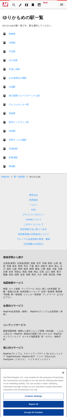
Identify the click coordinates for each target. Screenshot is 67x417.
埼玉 (26, 266)
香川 (59, 271)
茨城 (9, 266)
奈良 (11, 271)
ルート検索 (14, 288)
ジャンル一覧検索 (32, 294)
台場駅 (12, 86)
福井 (9, 269)
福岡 (17, 274)
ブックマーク (49, 294)
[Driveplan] (39, 4)
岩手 (39, 263)
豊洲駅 (12, 166)
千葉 (31, 266)
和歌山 (18, 271)
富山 (56, 266)
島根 (30, 271)
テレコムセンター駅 (19, 104)
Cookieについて (33, 219)
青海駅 (12, 113)
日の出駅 (13, 60)
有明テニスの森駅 (18, 139)
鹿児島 (52, 274)
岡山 (36, 271)
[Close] (63, 374)
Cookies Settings (33, 397)
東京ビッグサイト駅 (19, 122)
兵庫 (5, 271)
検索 (5, 288)
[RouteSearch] (20, 4)
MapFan (5, 176)
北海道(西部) (23, 263)
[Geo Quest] (45, 4)
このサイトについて (33, 224)
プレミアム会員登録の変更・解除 (33, 239)
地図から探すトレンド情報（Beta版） (36, 331)
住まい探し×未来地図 (46, 288)
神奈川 (44, 266)
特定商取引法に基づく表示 (33, 229)
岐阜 (26, 269)
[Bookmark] (33, 4)
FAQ (33, 209)
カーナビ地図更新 (31, 336)
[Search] (14, 4)
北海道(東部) (9, 263)
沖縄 (59, 274)
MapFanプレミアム (12, 353)
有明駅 (12, 131)
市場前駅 (13, 148)
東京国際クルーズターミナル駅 (24, 95)
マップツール (27, 288)
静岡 (31, 269)
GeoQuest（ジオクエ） (15, 359)
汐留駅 (12, 42)
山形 (56, 263)
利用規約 (33, 200)
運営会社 (33, 195)
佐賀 (22, 274)
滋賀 (48, 269)
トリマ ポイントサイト (39, 359)
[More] (61, 4)
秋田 (50, 263)
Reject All (33, 406)
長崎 (28, 274)
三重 (43, 269)
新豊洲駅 (13, 157)
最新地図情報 (9, 331)
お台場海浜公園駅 (18, 78)
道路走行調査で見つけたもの (38, 333)
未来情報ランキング (30, 291)
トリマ (40, 356)
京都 (60, 269)
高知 (11, 274)
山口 (47, 271)
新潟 (51, 266)
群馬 (20, 266)
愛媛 (5, 274)
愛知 (37, 269)
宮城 (44, 263)
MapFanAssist (14, 356)
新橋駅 (12, 33)
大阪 (54, 269)
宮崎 (45, 274)
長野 (20, 269)
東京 (37, 266)
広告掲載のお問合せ (33, 244)
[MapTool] (26, 4)
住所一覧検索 (47, 291)
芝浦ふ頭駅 (14, 69)
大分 (39, 274)
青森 (33, 263)
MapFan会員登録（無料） (16, 311)
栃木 (14, 266)
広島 (42, 271)
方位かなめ (49, 356)
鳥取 (24, 271)
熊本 (34, 274)
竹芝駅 (12, 51)
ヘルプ (33, 205)
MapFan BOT (28, 356)
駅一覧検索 (19, 176)
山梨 (14, 269)
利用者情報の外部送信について (33, 234)
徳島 (53, 271)
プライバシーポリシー (33, 214)
